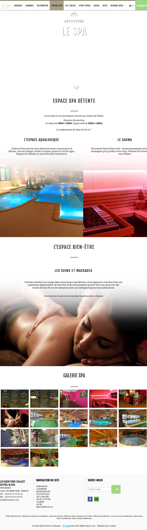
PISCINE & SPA (56, 5)
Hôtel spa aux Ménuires (101, 516)
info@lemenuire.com (9, 500)
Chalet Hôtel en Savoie (13, 516)
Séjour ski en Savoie (57, 516)
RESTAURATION (42, 5)
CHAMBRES (29, 5)
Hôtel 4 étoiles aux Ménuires (82, 518)
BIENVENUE (18, 5)
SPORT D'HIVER (84, 5)
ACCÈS (105, 5)
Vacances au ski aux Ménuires (122, 516)
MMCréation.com (87, 526)
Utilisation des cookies (106, 526)
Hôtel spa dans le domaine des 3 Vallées (78, 516)
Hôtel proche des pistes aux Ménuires (35, 516)
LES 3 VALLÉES (70, 5)
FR (130, 5)
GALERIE (96, 5)
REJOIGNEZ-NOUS (117, 5)
